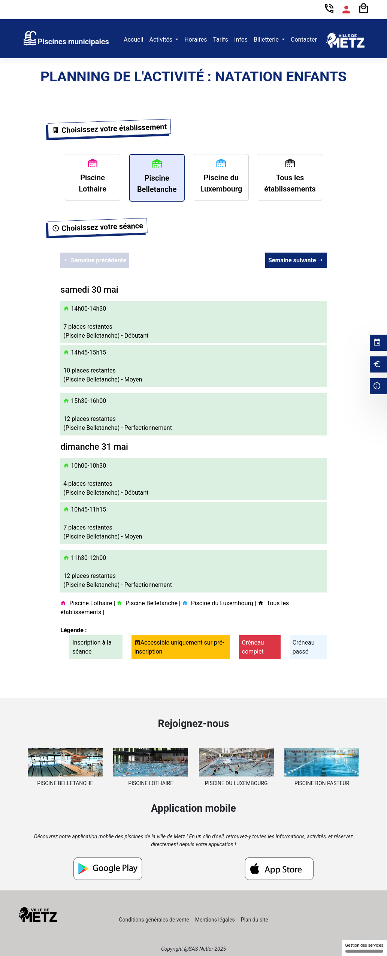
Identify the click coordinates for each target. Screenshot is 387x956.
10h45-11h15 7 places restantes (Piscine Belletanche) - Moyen (102, 523)
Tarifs (220, 39)
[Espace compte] (346, 9)
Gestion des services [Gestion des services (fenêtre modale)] (364, 948)
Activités (161, 39)
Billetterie (267, 39)
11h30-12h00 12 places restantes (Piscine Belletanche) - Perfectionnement (117, 571)
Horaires (195, 39)
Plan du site (254, 920)
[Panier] (363, 9)
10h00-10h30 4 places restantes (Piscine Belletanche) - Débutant (105, 479)
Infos (241, 39)
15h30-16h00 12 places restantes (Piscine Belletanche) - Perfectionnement (117, 414)
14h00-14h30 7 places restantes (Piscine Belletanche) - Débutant (105, 322)
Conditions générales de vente (154, 920)
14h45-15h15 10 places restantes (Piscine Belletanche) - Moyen (102, 366)
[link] (65, 40)
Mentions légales (215, 920)
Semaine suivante (296, 260)
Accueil (133, 39)
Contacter (304, 39)
